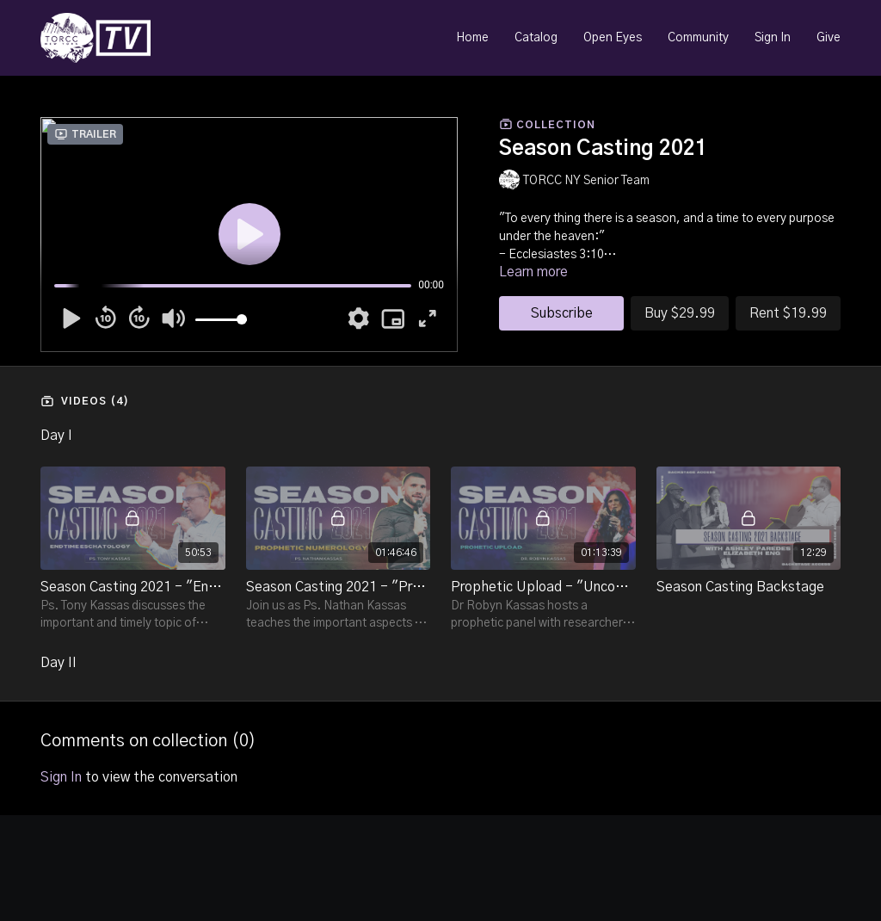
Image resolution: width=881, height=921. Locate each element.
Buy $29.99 (679, 313)
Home (472, 38)
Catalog (536, 38)
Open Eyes (612, 38)
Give (828, 38)
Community (698, 38)
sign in (61, 777)
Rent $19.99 (788, 313)
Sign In (773, 38)
